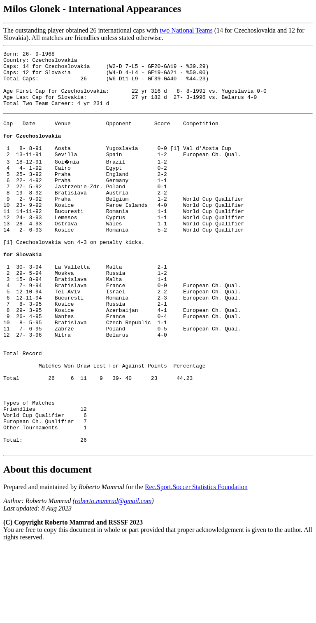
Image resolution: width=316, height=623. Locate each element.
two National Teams (186, 30)
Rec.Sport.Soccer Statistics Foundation (196, 562)
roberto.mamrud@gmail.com (113, 576)
